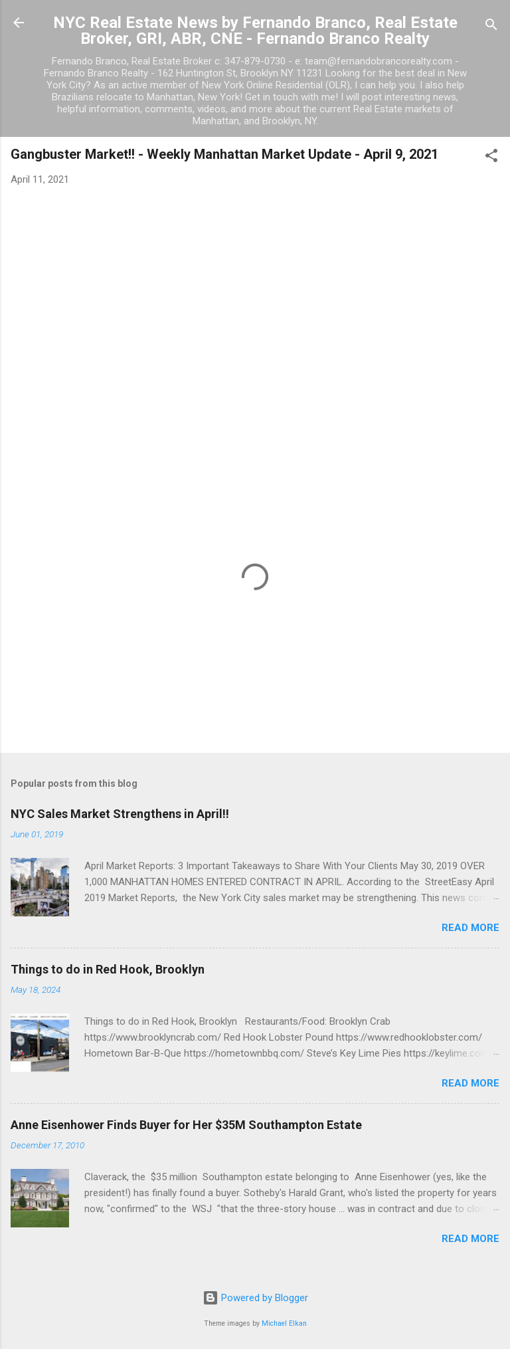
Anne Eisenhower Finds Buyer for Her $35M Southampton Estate (186, 1125)
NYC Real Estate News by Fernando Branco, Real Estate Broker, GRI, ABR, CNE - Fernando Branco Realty (255, 30)
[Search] (491, 27)
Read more (470, 928)
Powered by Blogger (255, 1298)
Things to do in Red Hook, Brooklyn (108, 969)
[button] (491, 158)
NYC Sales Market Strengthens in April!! (120, 814)
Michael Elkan (284, 1323)
